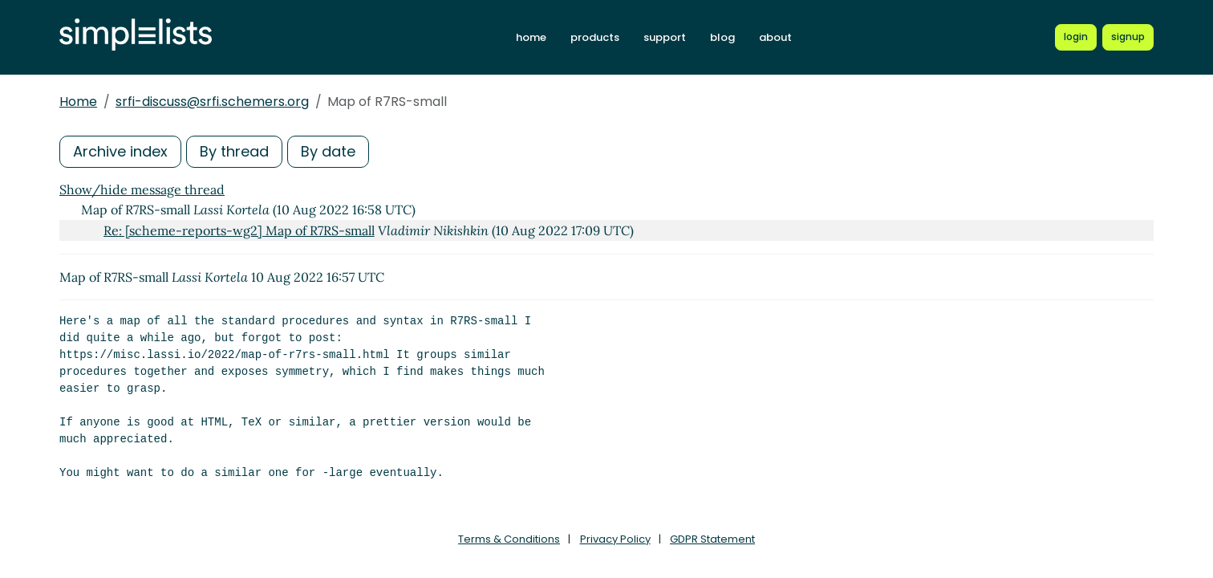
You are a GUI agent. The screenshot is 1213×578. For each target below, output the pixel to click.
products (594, 37)
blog (722, 37)
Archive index (120, 151)
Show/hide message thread (142, 189)
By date (328, 151)
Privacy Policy (615, 539)
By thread (234, 151)
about (775, 37)
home (531, 37)
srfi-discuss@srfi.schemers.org (212, 101)
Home (78, 101)
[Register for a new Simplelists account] (1128, 37)
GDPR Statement (712, 539)
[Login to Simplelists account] (1076, 37)
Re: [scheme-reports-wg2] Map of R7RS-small (239, 230)
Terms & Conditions (509, 539)
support (664, 37)
